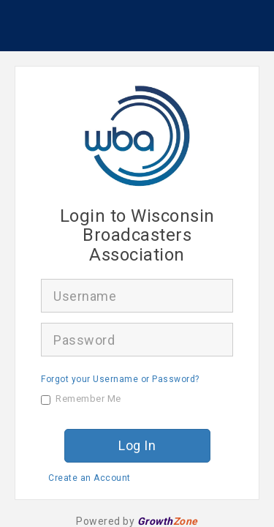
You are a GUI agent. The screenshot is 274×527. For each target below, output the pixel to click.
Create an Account (89, 478)
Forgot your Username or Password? (120, 379)
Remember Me (81, 399)
